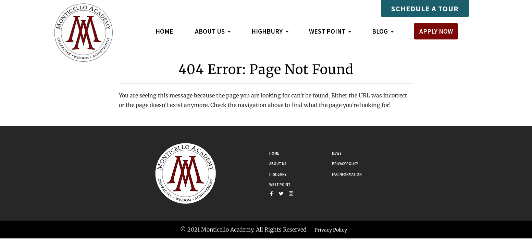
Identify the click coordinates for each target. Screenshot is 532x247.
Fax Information (353, 173)
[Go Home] (185, 172)
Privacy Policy (350, 163)
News (339, 152)
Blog (380, 32)
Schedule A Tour (425, 8)
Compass (255, 8)
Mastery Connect (303, 8)
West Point (284, 184)
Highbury (281, 173)
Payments (351, 8)
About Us (281, 163)
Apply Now (436, 31)
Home (164, 31)
